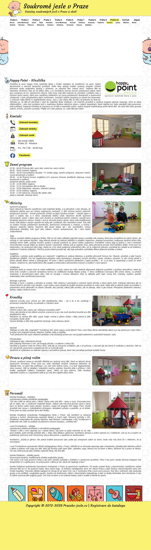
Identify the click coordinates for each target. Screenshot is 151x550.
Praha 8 (92, 20)
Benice (12, 22)
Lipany (118, 22)
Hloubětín (49, 22)
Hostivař (73, 22)
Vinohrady (69, 25)
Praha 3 (36, 20)
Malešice (126, 22)
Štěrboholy (40, 25)
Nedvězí (12, 25)
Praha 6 (69, 20)
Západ (137, 20)
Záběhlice (88, 25)
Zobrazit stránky (28, 129)
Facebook (24, 155)
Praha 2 (25, 20)
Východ (125, 20)
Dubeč (34, 22)
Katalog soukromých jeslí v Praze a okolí (50, 11)
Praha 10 (114, 20)
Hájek (41, 22)
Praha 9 (103, 20)
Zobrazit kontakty (28, 122)
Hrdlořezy (82, 22)
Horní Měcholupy (61, 22)
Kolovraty (91, 22)
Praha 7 (80, 20)
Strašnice (50, 25)
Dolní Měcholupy (23, 22)
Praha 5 (58, 20)
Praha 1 (13, 20)
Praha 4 (47, 20)
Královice (101, 22)
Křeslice (110, 22)
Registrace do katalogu (107, 505)
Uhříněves (60, 25)
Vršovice (79, 25)
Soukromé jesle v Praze (56, 6)
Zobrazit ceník (26, 135)
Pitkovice (31, 25)
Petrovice (21, 25)
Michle (134, 22)
